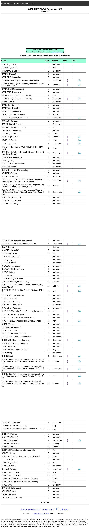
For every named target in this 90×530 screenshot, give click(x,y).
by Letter (17, 3)
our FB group (63, 509)
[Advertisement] (45, 31)
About (10, 3)
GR (32, 3)
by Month (26, 3)
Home (3, 3)
